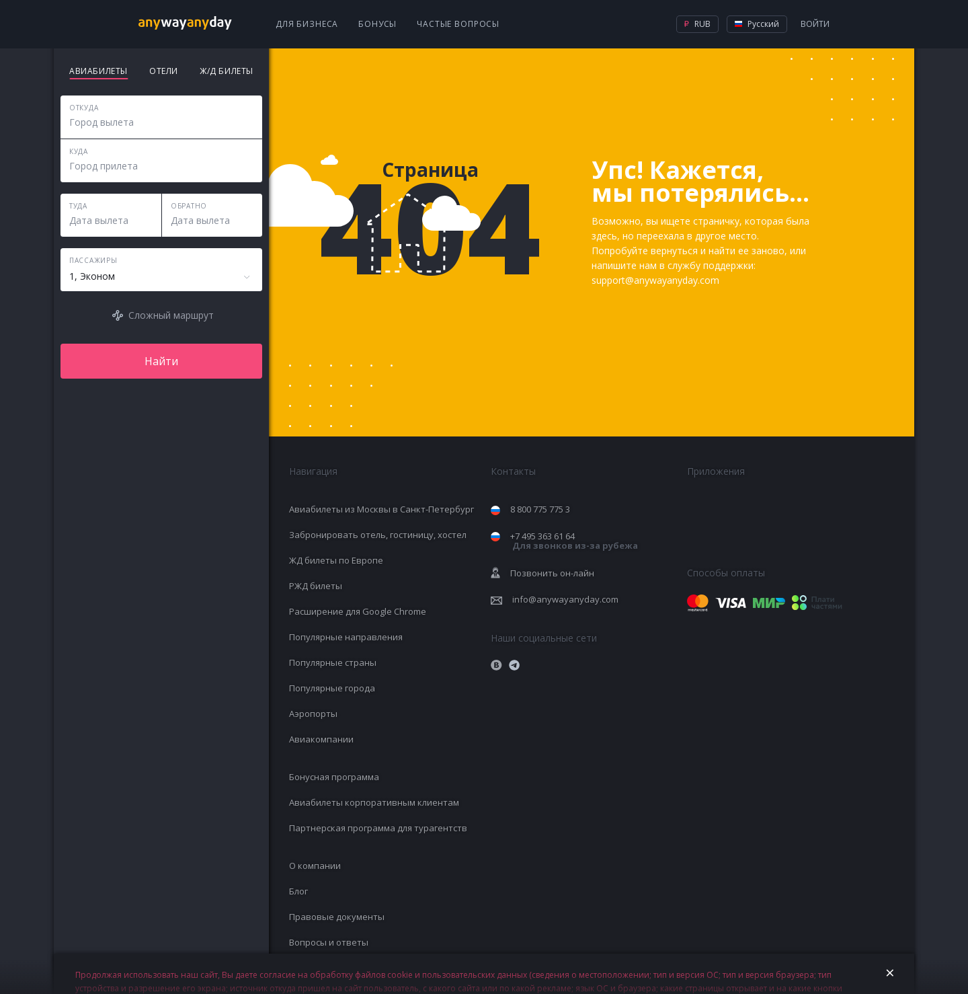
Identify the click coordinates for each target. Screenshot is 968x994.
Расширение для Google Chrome (357, 611)
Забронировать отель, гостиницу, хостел (378, 535)
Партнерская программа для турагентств (378, 828)
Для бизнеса (307, 24)
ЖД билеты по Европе (336, 560)
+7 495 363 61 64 (574, 541)
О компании (315, 865)
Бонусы (377, 24)
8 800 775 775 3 (540, 509)
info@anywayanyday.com (565, 599)
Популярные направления (346, 637)
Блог (298, 891)
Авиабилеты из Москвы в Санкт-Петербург (381, 509)
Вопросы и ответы (328, 942)
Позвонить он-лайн (552, 573)
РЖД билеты (315, 586)
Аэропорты (313, 714)
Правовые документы (337, 917)
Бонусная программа (334, 777)
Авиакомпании (321, 739)
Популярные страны (332, 662)
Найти (161, 361)
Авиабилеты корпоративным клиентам (374, 802)
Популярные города (332, 688)
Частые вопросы (458, 24)
